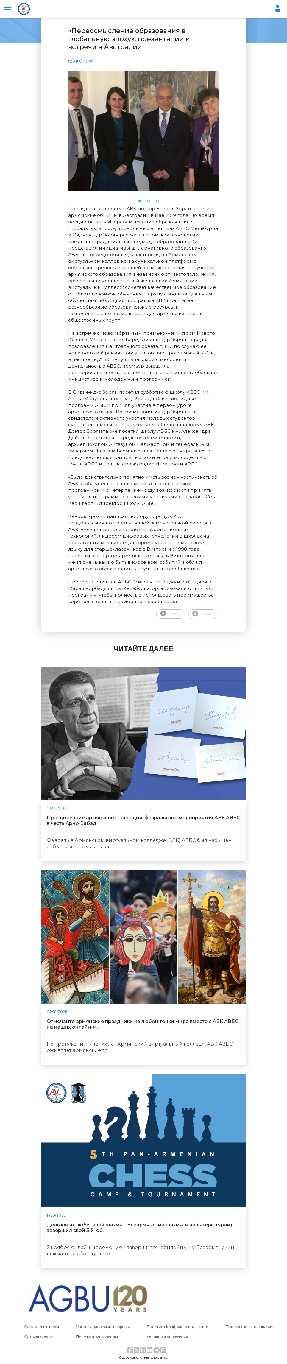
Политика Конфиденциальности (178, 1326)
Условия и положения (167, 1336)
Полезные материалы (97, 1336)
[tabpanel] (143, 131)
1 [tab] (141, 203)
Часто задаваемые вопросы (103, 1326)
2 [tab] (150, 203)
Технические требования (249, 1326)
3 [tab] (159, 203)
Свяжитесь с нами (41, 1326)
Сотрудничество (39, 1336)
